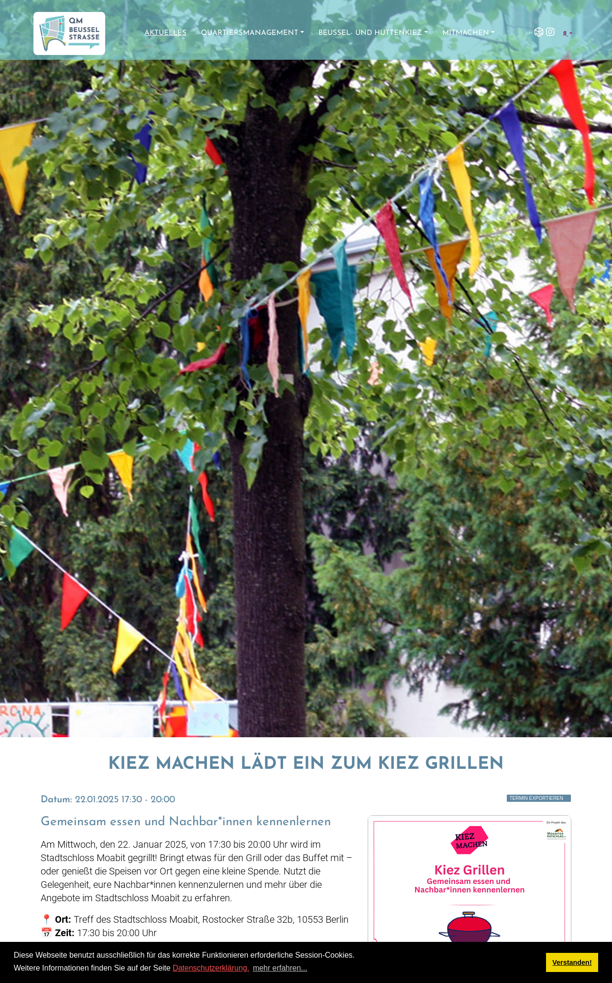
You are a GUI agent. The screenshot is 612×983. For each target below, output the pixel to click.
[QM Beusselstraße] (69, 33)
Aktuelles (165, 33)
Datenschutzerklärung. (211, 968)
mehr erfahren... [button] (280, 968)
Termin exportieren (536, 798)
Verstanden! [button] (571, 962)
